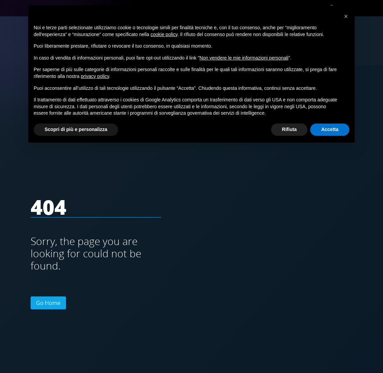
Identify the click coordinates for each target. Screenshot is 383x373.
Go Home (48, 303)
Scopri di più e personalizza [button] (76, 129)
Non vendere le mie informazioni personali (243, 58)
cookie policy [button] (164, 34)
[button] (345, 16)
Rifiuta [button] (289, 129)
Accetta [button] (329, 129)
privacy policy (95, 76)
